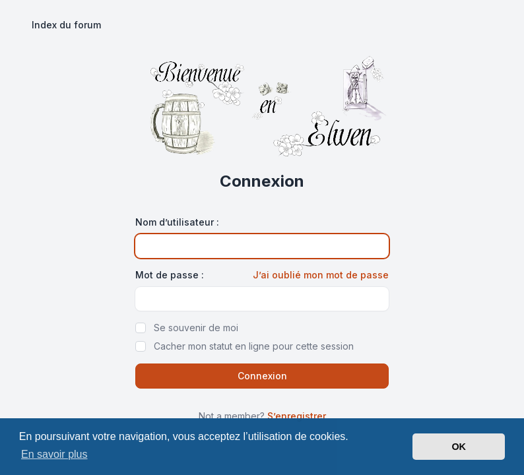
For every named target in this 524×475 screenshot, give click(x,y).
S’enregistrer (296, 416)
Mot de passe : (169, 274)
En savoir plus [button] (54, 454)
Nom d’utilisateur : (177, 222)
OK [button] (458, 446)
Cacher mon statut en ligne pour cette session (254, 346)
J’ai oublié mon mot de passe (321, 274)
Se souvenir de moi (196, 327)
